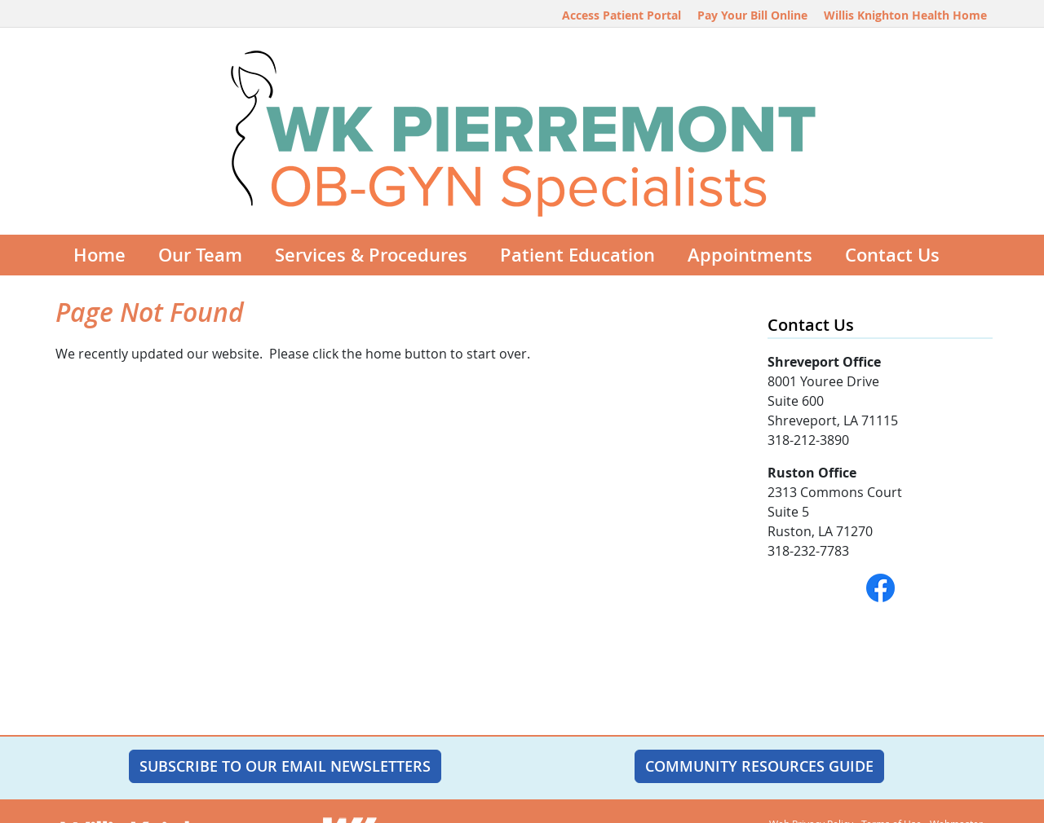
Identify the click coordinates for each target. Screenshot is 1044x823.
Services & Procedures (371, 255)
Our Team (200, 255)
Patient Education (577, 255)
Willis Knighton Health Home (905, 15)
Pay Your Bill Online (752, 15)
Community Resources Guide (759, 766)
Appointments (750, 255)
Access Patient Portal (621, 15)
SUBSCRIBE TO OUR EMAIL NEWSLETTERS (285, 766)
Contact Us (892, 255)
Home (99, 255)
